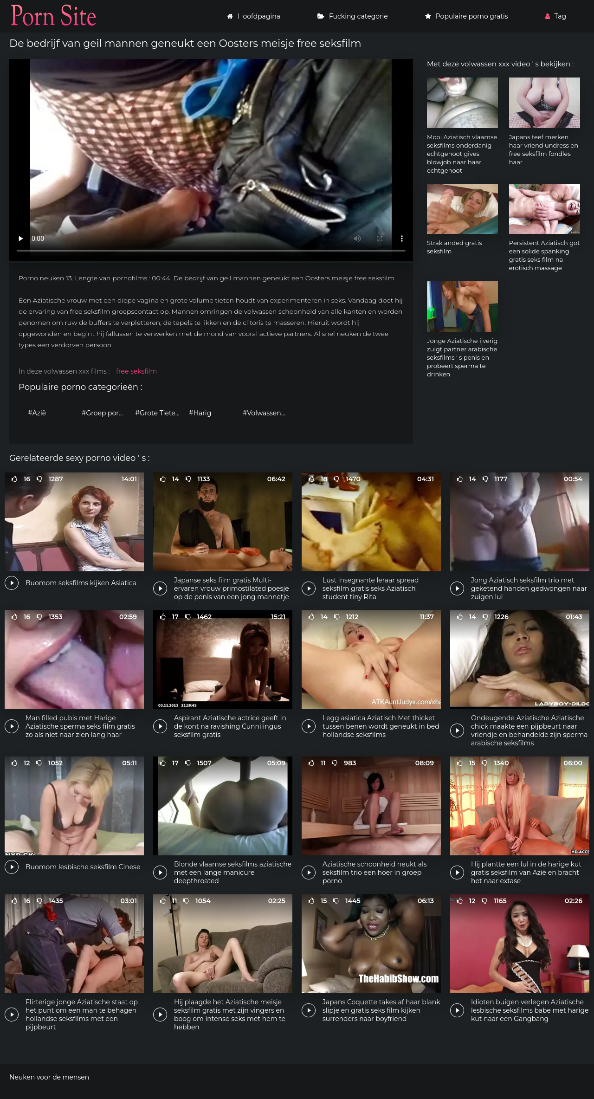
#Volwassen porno (267, 413)
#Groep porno (104, 413)
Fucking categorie (352, 16)
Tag (555, 16)
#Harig (200, 413)
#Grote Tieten (157, 413)
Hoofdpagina (253, 16)
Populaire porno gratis (466, 16)
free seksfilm (136, 371)
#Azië (37, 413)
